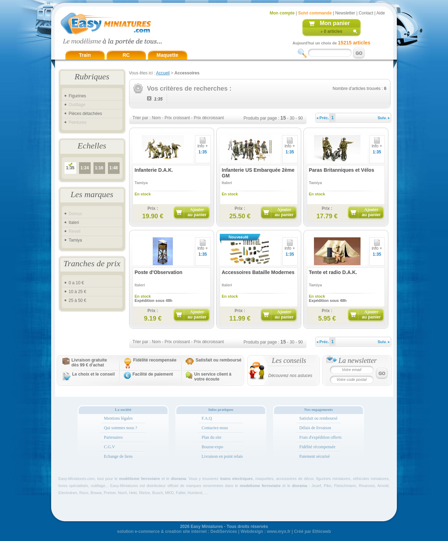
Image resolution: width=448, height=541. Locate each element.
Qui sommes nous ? (120, 427)
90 (300, 118)
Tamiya (75, 240)
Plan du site (212, 437)
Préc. (322, 118)
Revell (74, 231)
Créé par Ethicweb (312, 531)
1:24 (84, 167)
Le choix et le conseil (93, 374)
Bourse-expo (212, 446)
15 (283, 118)
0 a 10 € (76, 282)
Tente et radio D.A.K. (333, 272)
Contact (366, 13)
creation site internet (186, 531)
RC (125, 55)
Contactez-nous (215, 427)
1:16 (99, 167)
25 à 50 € (77, 300)
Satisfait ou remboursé (219, 360)
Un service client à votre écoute (212, 377)
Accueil (163, 73)
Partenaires (113, 437)
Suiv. (384, 118)
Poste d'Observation (159, 272)
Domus (75, 213)
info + (203, 144)
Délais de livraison (315, 427)
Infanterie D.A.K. (154, 170)
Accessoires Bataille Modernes (258, 272)
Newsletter (345, 13)
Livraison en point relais (222, 456)
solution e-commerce (138, 531)
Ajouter (197, 212)
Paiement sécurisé (314, 456)
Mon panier (335, 23)
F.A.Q (207, 418)
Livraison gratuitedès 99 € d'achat (89, 362)
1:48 (113, 167)
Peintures (78, 122)
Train (85, 55)
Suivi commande (315, 13)
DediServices (224, 531)
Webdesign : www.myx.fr (265, 531)
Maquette (167, 55)
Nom (156, 117)
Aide (380, 13)
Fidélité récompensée (317, 446)
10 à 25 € (77, 291)
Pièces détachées (85, 113)
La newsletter (358, 360)
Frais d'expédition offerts (320, 437)
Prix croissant (177, 117)
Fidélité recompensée (155, 360)
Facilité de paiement (153, 374)
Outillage (77, 104)
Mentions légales (118, 418)
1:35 (70, 167)
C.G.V (109, 446)
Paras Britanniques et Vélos (341, 170)
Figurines (77, 95)
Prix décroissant (209, 117)
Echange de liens (118, 456)
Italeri (74, 222)
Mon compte (282, 13)
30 (292, 118)
